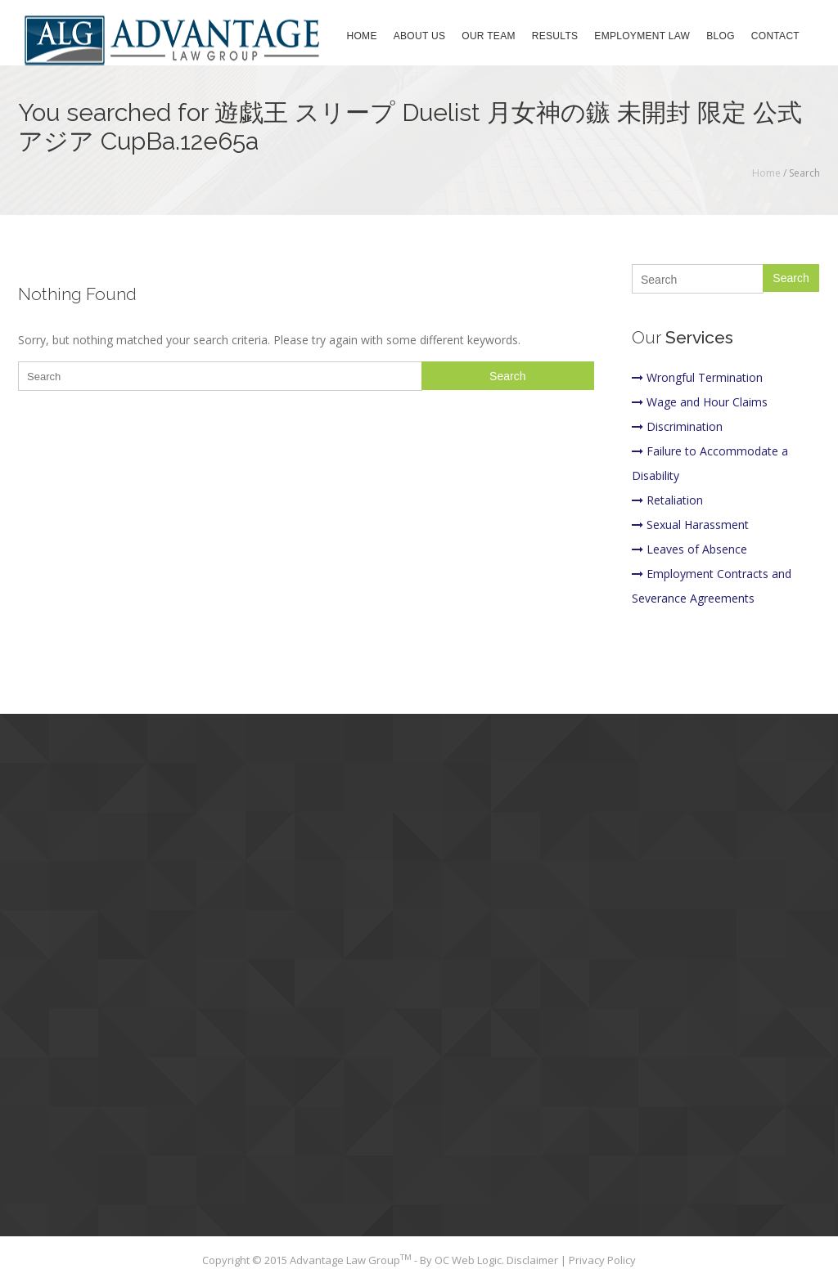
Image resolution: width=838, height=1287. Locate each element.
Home (362, 36)
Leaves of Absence (689, 549)
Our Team (489, 36)
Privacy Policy (602, 1260)
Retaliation (667, 500)
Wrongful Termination (697, 377)
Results (555, 36)
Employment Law (642, 36)
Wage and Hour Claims (700, 402)
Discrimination (677, 426)
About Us (420, 36)
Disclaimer (534, 1260)
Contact (775, 36)
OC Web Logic (468, 1260)
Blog (720, 36)
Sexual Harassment (690, 524)
